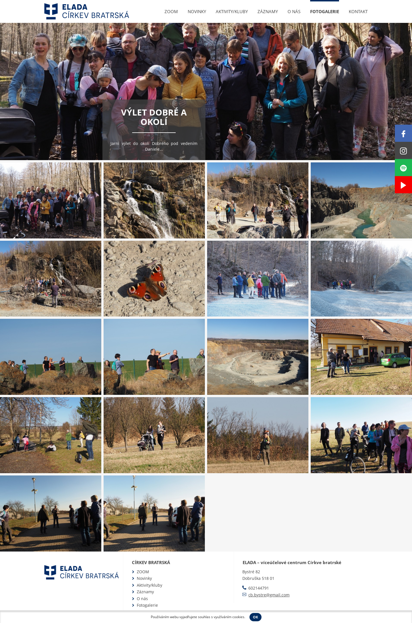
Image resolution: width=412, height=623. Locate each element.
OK (255, 617)
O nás (294, 11)
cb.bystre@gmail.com (269, 595)
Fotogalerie (324, 11)
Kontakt (358, 11)
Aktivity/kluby (232, 11)
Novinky (197, 11)
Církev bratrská (151, 562)
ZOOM (171, 11)
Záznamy (268, 11)
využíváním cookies (229, 616)
